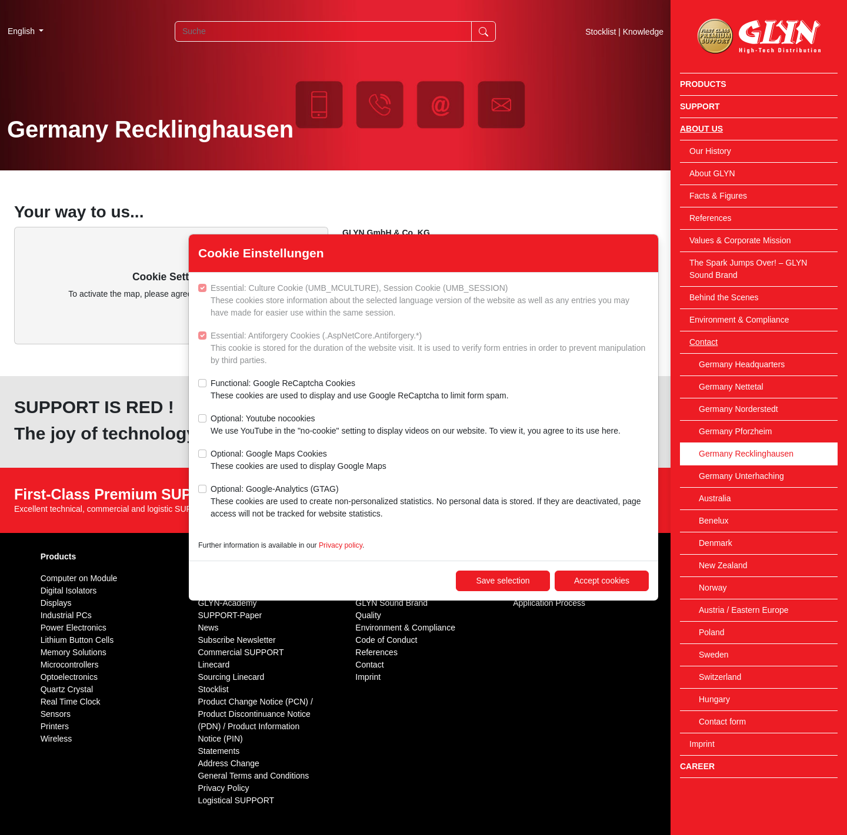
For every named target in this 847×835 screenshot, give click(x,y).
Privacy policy (340, 545)
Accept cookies (601, 580)
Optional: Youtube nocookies (416, 425)
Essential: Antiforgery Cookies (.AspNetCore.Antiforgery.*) (430, 349)
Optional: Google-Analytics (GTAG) (430, 502)
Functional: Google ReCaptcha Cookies (360, 390)
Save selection (502, 580)
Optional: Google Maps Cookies (298, 460)
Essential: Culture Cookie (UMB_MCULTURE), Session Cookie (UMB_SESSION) (430, 301)
